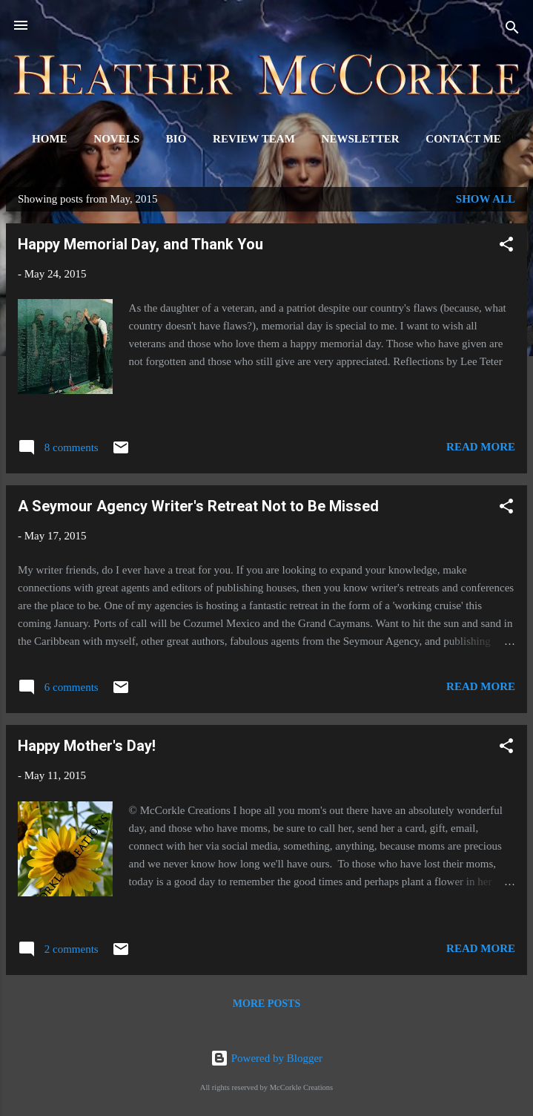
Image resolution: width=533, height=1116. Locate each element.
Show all (485, 199)
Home (49, 139)
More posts (266, 1003)
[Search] (512, 30)
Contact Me (463, 139)
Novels (116, 139)
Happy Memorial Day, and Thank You (140, 244)
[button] (506, 246)
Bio (176, 139)
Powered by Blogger (266, 1058)
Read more (480, 447)
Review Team (254, 139)
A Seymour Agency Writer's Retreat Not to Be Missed (198, 506)
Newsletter (361, 139)
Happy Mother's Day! (87, 746)
